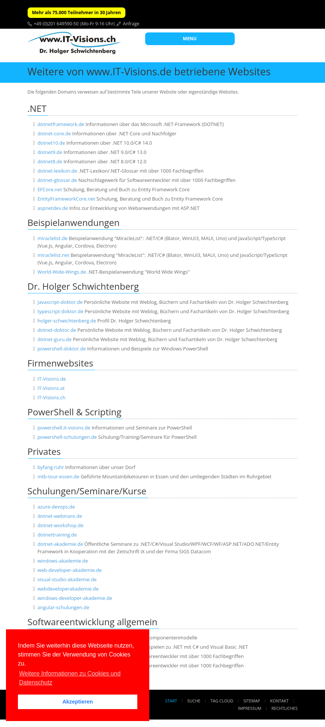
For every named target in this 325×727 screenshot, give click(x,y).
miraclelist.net (53, 255)
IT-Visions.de (51, 378)
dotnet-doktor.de (56, 330)
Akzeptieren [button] (77, 702)
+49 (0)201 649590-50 (56, 24)
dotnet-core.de (54, 133)
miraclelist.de (52, 238)
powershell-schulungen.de (67, 437)
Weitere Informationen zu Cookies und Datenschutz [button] (70, 678)
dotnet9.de (49, 152)
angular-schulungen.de (63, 607)
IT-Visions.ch (51, 397)
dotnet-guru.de (54, 339)
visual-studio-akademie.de (67, 579)
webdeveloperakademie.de (68, 588)
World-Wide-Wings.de (61, 271)
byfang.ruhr (50, 467)
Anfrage (131, 24)
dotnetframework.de (60, 124)
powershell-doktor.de (61, 348)
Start (171, 701)
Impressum (249, 708)
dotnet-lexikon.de (57, 170)
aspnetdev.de (52, 208)
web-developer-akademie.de (69, 570)
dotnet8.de (49, 161)
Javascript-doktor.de (59, 302)
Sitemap (251, 701)
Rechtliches (285, 708)
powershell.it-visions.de (63, 427)
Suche (193, 701)
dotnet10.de (51, 142)
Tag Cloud (221, 701)
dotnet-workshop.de (60, 525)
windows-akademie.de (62, 560)
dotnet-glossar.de (57, 180)
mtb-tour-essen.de (58, 476)
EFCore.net (49, 189)
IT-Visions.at (51, 388)
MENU (190, 38)
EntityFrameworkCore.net (66, 198)
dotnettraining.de (57, 534)
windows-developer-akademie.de (74, 598)
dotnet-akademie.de (60, 544)
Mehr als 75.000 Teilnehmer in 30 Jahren (76, 12)
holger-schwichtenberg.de (66, 320)
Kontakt (279, 701)
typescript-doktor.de (60, 311)
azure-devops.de (56, 506)
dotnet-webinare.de (59, 516)
